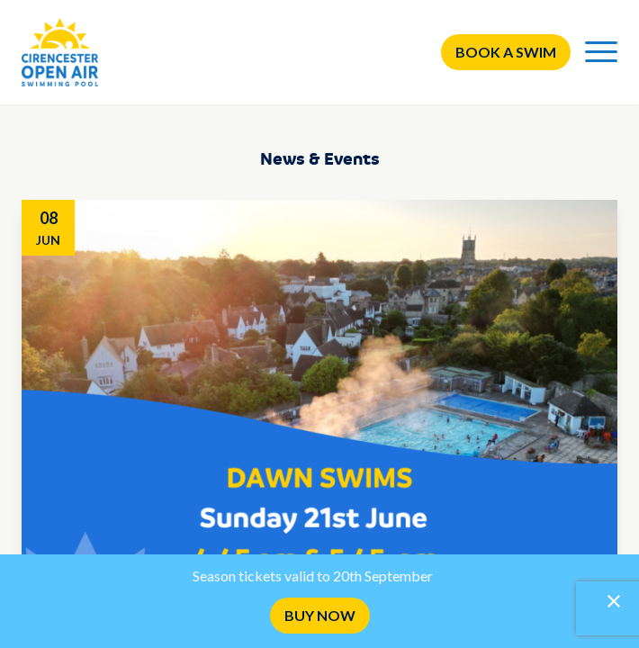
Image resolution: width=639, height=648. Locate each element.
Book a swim (505, 51)
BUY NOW (320, 615)
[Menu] (601, 52)
